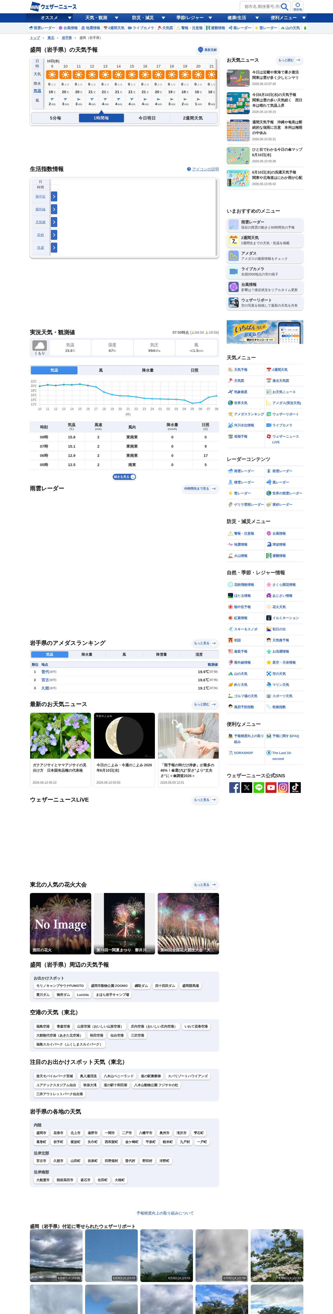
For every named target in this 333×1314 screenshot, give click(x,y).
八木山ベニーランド (119, 1076)
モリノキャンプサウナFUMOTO (60, 986)
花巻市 (58, 1133)
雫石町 (199, 1133)
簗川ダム (43, 995)
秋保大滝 (90, 1085)
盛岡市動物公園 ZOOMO (109, 986)
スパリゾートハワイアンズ (188, 1076)
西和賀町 (111, 1142)
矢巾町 (93, 1142)
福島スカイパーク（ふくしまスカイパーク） (69, 1044)
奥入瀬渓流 (88, 1076)
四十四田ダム (165, 986)
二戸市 (127, 1133)
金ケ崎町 (132, 1142)
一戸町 (202, 1142)
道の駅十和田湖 (115, 1085)
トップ (35, 38)
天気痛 (41, 222)
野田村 (147, 1161)
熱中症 (41, 196)
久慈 (45, 688)
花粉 (40, 234)
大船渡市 (43, 1180)
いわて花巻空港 (196, 1026)
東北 (51, 38)
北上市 (76, 1133)
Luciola (83, 995)
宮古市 (41, 1161)
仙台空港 (117, 1035)
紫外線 (41, 209)
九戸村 (185, 1142)
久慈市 (58, 1161)
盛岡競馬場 (190, 986)
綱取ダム (141, 986)
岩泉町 (93, 1161)
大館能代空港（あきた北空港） (59, 1035)
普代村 (130, 1161)
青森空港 (63, 1026)
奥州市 (164, 1133)
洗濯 (40, 247)
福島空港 (43, 1026)
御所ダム (63, 995)
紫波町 (76, 1142)
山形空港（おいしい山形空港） (100, 1026)
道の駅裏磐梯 (151, 1076)
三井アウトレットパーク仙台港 (59, 1094)
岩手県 (67, 38)
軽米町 (168, 1142)
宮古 (45, 680)
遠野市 (93, 1133)
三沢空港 (137, 1035)
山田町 (76, 1161)
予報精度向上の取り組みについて (165, 1213)
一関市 (110, 1133)
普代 (45, 672)
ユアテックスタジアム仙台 (56, 1085)
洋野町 (164, 1161)
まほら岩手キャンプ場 (112, 995)
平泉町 (151, 1142)
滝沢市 (182, 1133)
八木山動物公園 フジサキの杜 (156, 1085)
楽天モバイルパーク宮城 (54, 1076)
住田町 (103, 1180)
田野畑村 (111, 1161)
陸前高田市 (65, 1180)
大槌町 (120, 1180)
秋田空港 (96, 1035)
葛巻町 (41, 1142)
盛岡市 (41, 1133)
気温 (37, 91)
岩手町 (58, 1142)
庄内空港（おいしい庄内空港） (154, 1026)
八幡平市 (145, 1133)
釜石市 (85, 1180)
